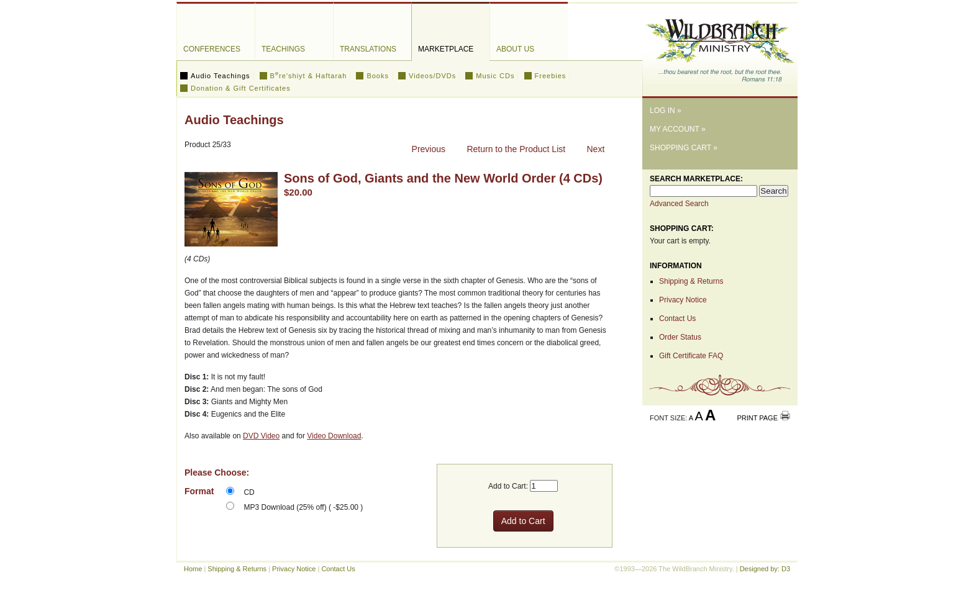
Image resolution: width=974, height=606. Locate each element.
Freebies (551, 75)
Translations (368, 49)
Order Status (680, 337)
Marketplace (445, 49)
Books (377, 75)
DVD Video (261, 436)
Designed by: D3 (765, 568)
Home (193, 568)
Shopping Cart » (683, 147)
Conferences (211, 49)
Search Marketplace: (696, 178)
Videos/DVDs (432, 75)
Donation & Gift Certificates (241, 88)
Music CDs (495, 75)
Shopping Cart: (682, 228)
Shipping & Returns (691, 281)
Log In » (665, 110)
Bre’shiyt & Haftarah (308, 75)
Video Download (334, 436)
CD (249, 492)
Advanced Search (679, 203)
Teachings (283, 49)
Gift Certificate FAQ (691, 355)
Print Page (757, 418)
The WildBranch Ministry (720, 46)
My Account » (678, 129)
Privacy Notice (683, 300)
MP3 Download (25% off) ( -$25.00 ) (303, 507)
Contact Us (677, 318)
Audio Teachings (220, 75)
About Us (515, 49)
